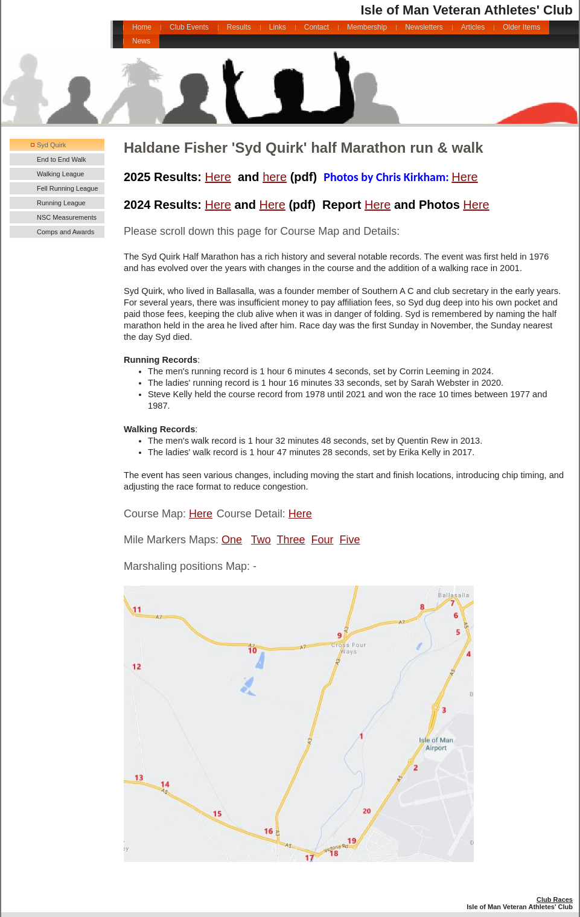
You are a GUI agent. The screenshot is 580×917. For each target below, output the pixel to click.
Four (322, 540)
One (231, 540)
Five (350, 540)
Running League (61, 202)
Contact (316, 27)
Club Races (555, 899)
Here (218, 177)
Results (239, 27)
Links (277, 27)
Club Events (189, 27)
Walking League (60, 173)
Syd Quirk (51, 145)
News (141, 41)
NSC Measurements (67, 217)
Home (141, 27)
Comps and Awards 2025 (65, 233)
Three (290, 540)
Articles (473, 27)
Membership (367, 27)
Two (261, 540)
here (275, 177)
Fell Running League (67, 188)
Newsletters (424, 27)
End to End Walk (61, 159)
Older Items (521, 27)
